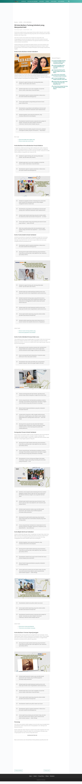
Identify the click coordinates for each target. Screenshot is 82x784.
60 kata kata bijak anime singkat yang (27, 140)
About (29, 778)
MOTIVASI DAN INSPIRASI (32, 1)
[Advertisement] (41, 12)
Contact (34, 778)
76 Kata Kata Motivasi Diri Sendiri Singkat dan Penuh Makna (59, 71)
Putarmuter (43, 782)
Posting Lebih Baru (18, 773)
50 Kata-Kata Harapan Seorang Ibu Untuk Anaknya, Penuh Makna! (60, 87)
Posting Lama (46, 773)
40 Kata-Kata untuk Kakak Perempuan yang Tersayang (59, 75)
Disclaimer (54, 778)
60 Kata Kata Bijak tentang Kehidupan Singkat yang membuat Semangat (59, 62)
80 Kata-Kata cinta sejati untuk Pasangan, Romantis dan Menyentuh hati (60, 83)
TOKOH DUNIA (53, 1)
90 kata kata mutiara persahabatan (26, 628)
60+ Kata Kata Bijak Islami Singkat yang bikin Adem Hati (60, 79)
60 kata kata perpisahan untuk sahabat (27, 334)
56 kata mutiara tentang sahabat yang (27, 332)
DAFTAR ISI (23, 1)
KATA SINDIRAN (61, 1)
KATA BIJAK (41, 1)
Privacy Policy (41, 778)
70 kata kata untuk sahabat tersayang (27, 630)
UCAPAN (47, 1)
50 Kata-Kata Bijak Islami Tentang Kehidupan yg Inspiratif (59, 66)
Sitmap (47, 778)
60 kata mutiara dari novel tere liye (26, 142)
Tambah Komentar (26, 30)
